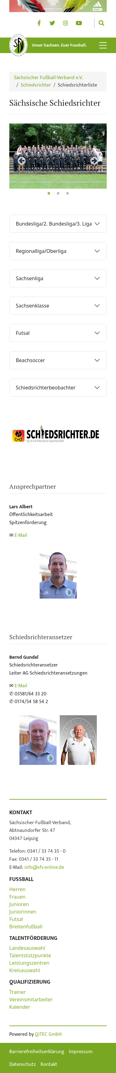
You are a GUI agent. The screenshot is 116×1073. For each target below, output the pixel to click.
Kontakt (20, 812)
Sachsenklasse (32, 305)
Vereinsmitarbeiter (31, 999)
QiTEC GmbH (48, 1034)
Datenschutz (22, 1064)
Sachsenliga (29, 278)
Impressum (80, 1052)
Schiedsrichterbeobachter (45, 387)
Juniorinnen (22, 911)
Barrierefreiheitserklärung (36, 1052)
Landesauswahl (27, 948)
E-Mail (21, 535)
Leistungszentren (29, 962)
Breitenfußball (25, 926)
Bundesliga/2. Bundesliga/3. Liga (54, 223)
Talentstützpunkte (30, 955)
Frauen (17, 896)
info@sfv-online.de (43, 867)
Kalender (19, 1006)
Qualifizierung (29, 982)
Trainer (17, 992)
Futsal (23, 333)
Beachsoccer (30, 360)
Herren (17, 889)
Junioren (19, 904)
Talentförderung (33, 938)
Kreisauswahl (24, 970)
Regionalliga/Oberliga (41, 251)
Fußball (21, 879)
